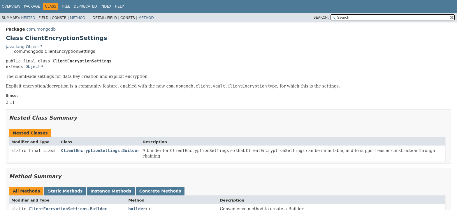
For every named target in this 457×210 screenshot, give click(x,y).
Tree (65, 6)
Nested (28, 18)
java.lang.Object (22, 46)
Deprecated (85, 6)
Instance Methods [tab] (110, 191)
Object (32, 66)
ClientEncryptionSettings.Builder (100, 150)
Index (106, 6)
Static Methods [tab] (65, 191)
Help (119, 6)
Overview (11, 6)
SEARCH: (321, 17)
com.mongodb (41, 29)
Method (77, 18)
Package (32, 6)
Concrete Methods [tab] (160, 191)
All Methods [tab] (26, 191)
